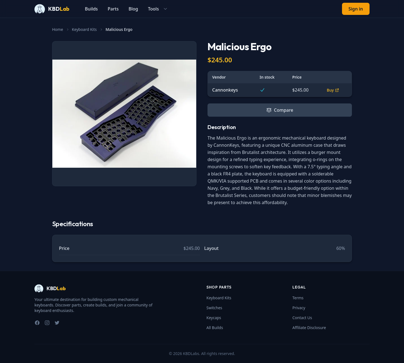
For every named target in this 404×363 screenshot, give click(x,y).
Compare (279, 110)
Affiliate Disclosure (309, 327)
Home (57, 29)
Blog (133, 9)
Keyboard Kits (84, 29)
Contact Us (302, 317)
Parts (113, 9)
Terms (297, 297)
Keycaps (213, 317)
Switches (214, 307)
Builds (91, 9)
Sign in (356, 9)
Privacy (298, 307)
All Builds (214, 327)
